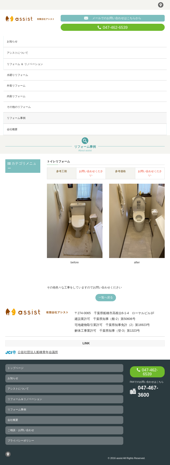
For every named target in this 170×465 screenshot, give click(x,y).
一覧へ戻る (106, 297)
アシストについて (17, 52)
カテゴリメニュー (22, 166)
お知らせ (12, 41)
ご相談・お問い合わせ (21, 430)
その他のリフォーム (19, 106)
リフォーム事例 (16, 118)
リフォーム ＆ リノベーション (25, 64)
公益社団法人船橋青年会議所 (31, 352)
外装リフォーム (16, 85)
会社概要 (12, 129)
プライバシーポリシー (21, 440)
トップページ (15, 368)
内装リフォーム (16, 96)
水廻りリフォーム (17, 75)
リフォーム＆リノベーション (25, 399)
